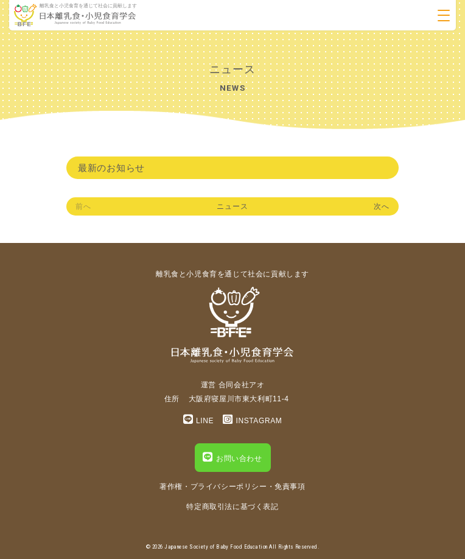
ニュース (232, 206)
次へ (382, 206)
